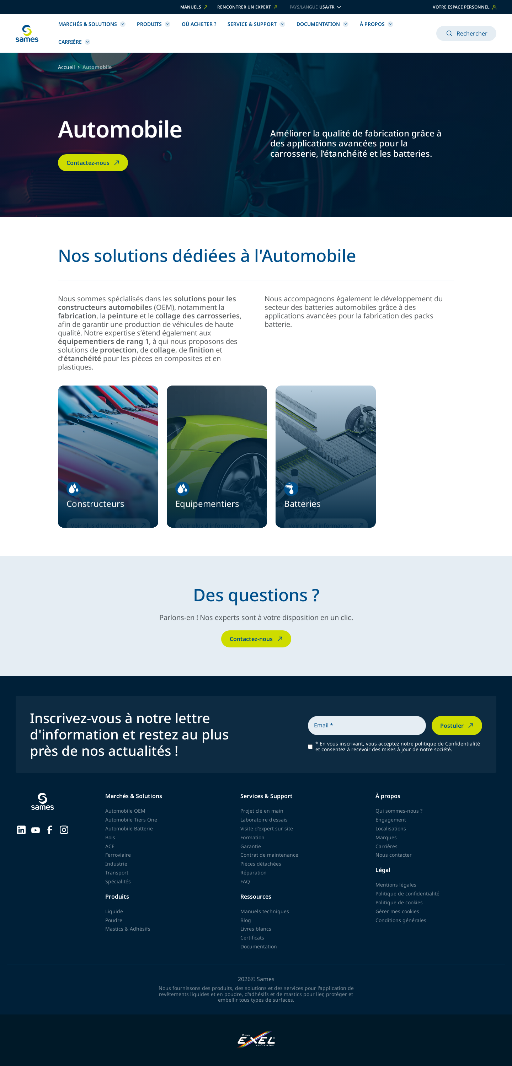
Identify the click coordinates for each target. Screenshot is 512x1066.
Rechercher (466, 33)
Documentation (322, 24)
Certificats (252, 937)
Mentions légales (395, 884)
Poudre (113, 920)
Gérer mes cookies (397, 911)
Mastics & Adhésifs (127, 928)
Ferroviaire (118, 854)
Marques (386, 837)
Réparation (253, 872)
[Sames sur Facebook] (49, 829)
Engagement (390, 819)
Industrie (116, 863)
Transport (116, 872)
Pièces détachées (260, 863)
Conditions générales (400, 920)
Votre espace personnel (464, 7)
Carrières (386, 846)
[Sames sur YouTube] (35, 829)
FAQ (245, 881)
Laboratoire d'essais (264, 819)
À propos (376, 24)
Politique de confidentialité (407, 893)
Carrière (74, 41)
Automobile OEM (125, 810)
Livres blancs (255, 928)
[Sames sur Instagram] (64, 829)
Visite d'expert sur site (266, 828)
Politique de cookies (399, 902)
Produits (153, 24)
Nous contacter (393, 854)
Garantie (250, 846)
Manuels (194, 7)
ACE (109, 846)
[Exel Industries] (256, 1040)
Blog (245, 920)
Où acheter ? (199, 24)
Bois (110, 837)
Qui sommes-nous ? (398, 810)
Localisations (390, 828)
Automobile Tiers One (131, 819)
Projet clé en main (261, 810)
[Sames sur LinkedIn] (21, 829)
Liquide (114, 911)
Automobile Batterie (129, 828)
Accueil (66, 67)
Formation (252, 837)
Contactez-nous (93, 162)
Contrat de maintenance (269, 854)
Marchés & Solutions (92, 24)
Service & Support (256, 24)
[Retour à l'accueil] (27, 33)
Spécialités (118, 881)
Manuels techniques (264, 911)
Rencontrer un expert (247, 7)
